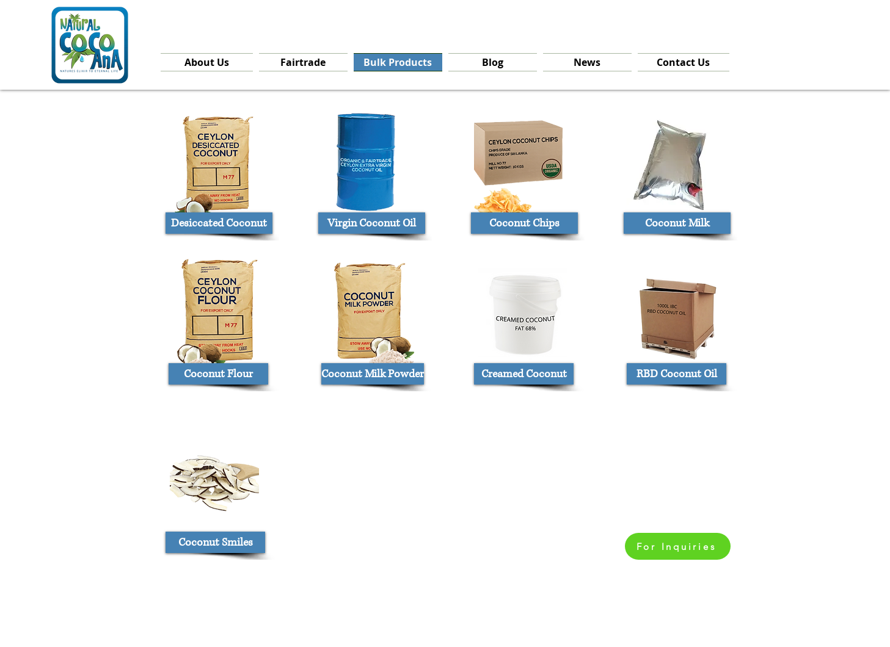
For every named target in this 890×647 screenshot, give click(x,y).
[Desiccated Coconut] (219, 223)
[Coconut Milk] (677, 223)
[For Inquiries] (678, 546)
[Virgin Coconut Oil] (371, 223)
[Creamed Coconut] (524, 374)
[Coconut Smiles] (215, 542)
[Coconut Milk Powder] (372, 374)
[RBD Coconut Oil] (676, 374)
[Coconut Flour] (218, 374)
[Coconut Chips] (524, 223)
